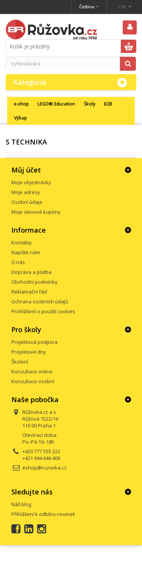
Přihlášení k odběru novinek (43, 514)
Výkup (20, 118)
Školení (19, 361)
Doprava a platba (31, 272)
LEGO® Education (56, 104)
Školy (89, 104)
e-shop (21, 104)
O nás (18, 262)
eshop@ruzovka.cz (44, 467)
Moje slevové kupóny (36, 211)
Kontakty (21, 242)
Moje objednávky (31, 182)
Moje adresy (25, 192)
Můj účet (26, 169)
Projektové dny (28, 351)
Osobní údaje (26, 202)
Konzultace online (32, 371)
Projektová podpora (34, 342)
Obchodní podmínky (34, 281)
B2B (108, 104)
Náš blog (21, 504)
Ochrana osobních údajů (39, 301)
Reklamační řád (29, 291)
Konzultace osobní (32, 381)
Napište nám (25, 252)
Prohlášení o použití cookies (43, 311)
